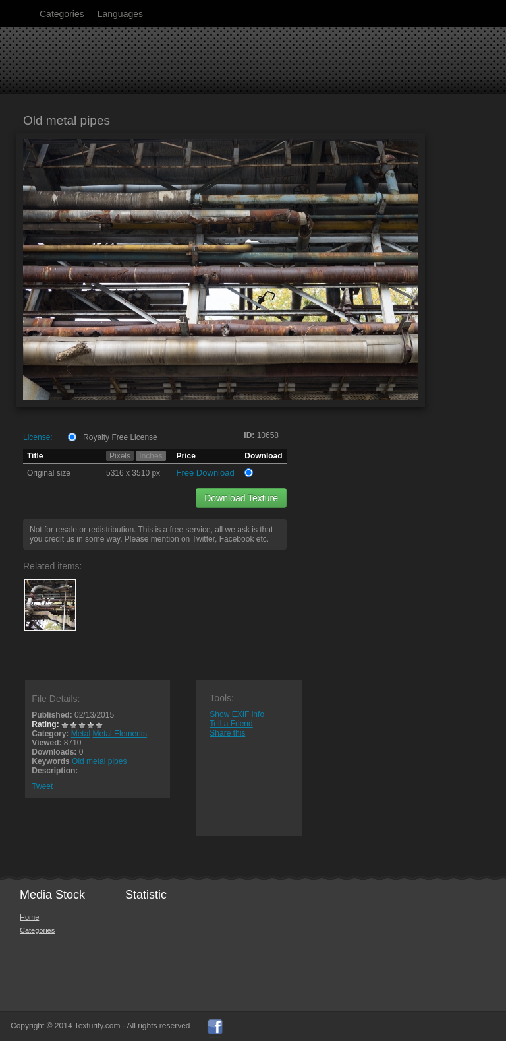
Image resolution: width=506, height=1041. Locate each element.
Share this (227, 733)
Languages (120, 14)
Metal (80, 733)
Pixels (119, 455)
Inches (150, 455)
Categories (62, 14)
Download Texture (241, 498)
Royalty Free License (120, 437)
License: (38, 437)
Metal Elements (119, 733)
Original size (48, 473)
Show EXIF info (237, 714)
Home (29, 917)
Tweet (42, 786)
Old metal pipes (99, 761)
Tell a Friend (231, 723)
